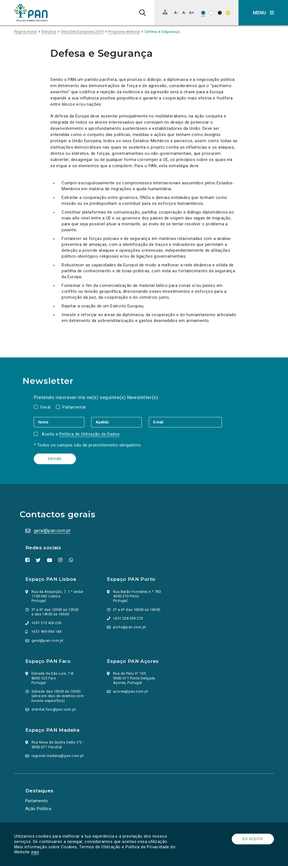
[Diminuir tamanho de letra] (176, 12)
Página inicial (25, 32)
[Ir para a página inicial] (31, 13)
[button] (263, 12)
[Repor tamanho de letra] (183, 12)
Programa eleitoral (124, 32)
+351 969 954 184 (46, 631)
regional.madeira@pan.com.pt (58, 756)
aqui (35, 851)
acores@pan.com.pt (130, 691)
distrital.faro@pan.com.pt (54, 709)
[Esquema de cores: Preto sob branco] (211, 13)
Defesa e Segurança (162, 32)
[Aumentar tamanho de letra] (191, 12)
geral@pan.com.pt (52, 530)
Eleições (49, 32)
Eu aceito (253, 839)
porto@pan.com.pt (129, 627)
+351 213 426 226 (46, 623)
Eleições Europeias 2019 (82, 32)
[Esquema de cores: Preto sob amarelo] (228, 13)
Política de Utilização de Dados (89, 434)
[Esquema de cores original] (203, 13)
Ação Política (38, 808)
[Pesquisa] (142, 12)
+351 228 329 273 (128, 618)
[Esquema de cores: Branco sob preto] (220, 13)
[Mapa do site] (165, 12)
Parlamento (36, 800)
